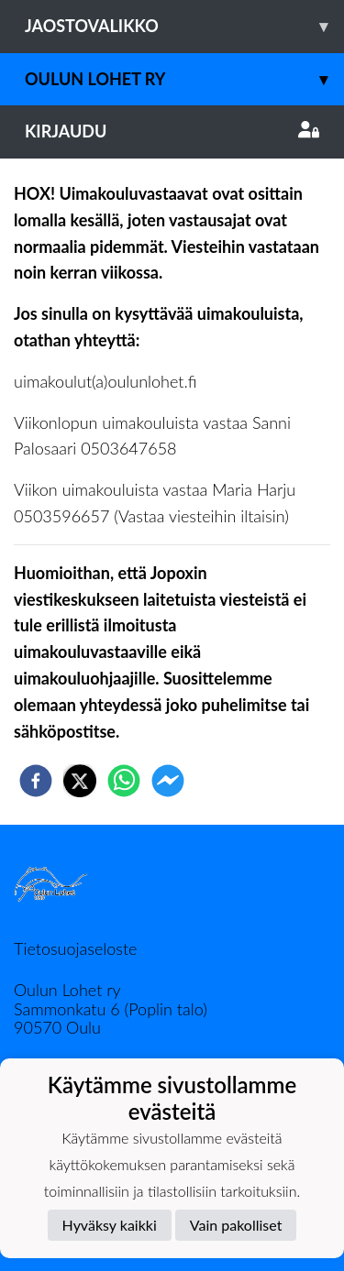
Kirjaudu (172, 131)
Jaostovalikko (184, 26)
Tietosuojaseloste (75, 948)
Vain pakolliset (236, 1224)
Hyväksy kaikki (109, 1224)
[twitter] (79, 780)
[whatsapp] (123, 780)
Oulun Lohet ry (184, 79)
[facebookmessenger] (167, 780)
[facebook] (35, 780)
